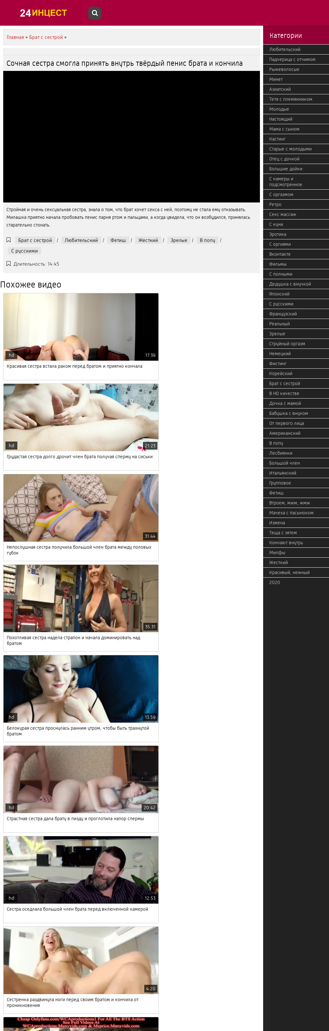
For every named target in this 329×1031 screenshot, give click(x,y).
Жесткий (148, 240)
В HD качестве (284, 393)
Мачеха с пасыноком (291, 513)
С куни (276, 224)
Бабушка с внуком (288, 413)
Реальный (279, 324)
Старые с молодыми (290, 149)
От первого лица (286, 423)
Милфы (277, 552)
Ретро (275, 204)
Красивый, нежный (289, 572)
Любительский (81, 240)
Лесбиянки (280, 453)
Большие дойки (285, 169)
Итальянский (282, 473)
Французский (283, 314)
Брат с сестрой (35, 240)
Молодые (279, 109)
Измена (277, 523)
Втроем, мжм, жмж (289, 503)
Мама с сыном (284, 129)
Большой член (284, 463)
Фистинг (278, 363)
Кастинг (277, 139)
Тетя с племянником (290, 99)
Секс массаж (282, 214)
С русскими (24, 251)
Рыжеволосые (284, 69)
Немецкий (280, 354)
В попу (207, 240)
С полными (280, 274)
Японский (279, 294)
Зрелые (179, 240)
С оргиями (280, 244)
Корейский (280, 373)
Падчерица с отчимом (292, 59)
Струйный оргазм (287, 344)
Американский (284, 433)
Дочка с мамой (285, 403)
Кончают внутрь (286, 543)
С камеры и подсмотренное (285, 181)
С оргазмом (281, 194)
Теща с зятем (283, 533)
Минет (276, 79)
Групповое (280, 483)
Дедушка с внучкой (290, 284)
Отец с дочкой (284, 159)
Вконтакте (280, 254)
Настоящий (280, 119)
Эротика (277, 234)
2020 (274, 582)
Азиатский (280, 89)
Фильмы (278, 264)
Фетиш (118, 240)
